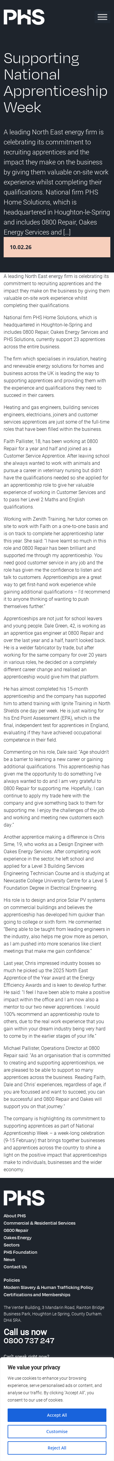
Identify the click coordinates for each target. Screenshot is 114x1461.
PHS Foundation (20, 1252)
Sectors (11, 1244)
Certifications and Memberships (37, 1294)
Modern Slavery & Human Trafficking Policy (48, 1287)
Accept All (57, 1415)
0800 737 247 (29, 1340)
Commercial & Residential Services (39, 1223)
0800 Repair (16, 1230)
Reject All (57, 1448)
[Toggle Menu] (102, 17)
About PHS (15, 1215)
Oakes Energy (18, 1237)
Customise (56, 1431)
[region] (57, 1409)
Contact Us (15, 1266)
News (9, 1259)
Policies (12, 1280)
